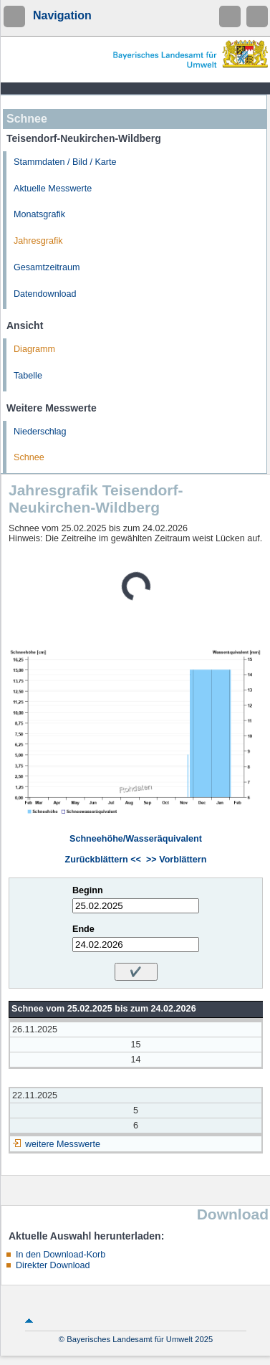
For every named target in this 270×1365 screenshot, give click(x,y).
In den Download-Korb (60, 1255)
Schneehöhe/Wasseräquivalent (135, 839)
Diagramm (34, 349)
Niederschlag (40, 432)
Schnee (29, 457)
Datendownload (45, 294)
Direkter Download (53, 1265)
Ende (83, 929)
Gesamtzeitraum (46, 267)
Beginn (87, 890)
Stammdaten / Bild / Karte (65, 162)
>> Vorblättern (176, 860)
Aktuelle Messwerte (53, 189)
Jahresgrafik (38, 241)
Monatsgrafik (39, 214)
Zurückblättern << (103, 860)
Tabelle (28, 376)
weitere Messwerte (62, 1144)
